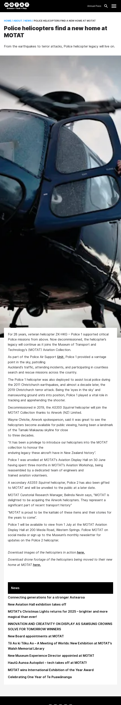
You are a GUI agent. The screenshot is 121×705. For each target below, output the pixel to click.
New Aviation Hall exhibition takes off (37, 604)
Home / (8, 20)
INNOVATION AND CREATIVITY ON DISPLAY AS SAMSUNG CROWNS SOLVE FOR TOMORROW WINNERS (60, 626)
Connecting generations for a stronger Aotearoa (46, 597)
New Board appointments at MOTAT (36, 636)
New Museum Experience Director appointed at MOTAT (51, 656)
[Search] (104, 6)
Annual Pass (94, 6)
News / (28, 20)
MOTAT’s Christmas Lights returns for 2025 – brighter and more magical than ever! (58, 613)
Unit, (60, 357)
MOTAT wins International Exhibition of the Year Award (51, 670)
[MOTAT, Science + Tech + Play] (17, 6)
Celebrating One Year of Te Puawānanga (40, 677)
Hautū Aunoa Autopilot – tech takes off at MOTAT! (47, 663)
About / (18, 20)
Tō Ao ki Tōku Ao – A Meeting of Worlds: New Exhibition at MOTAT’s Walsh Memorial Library (60, 645)
